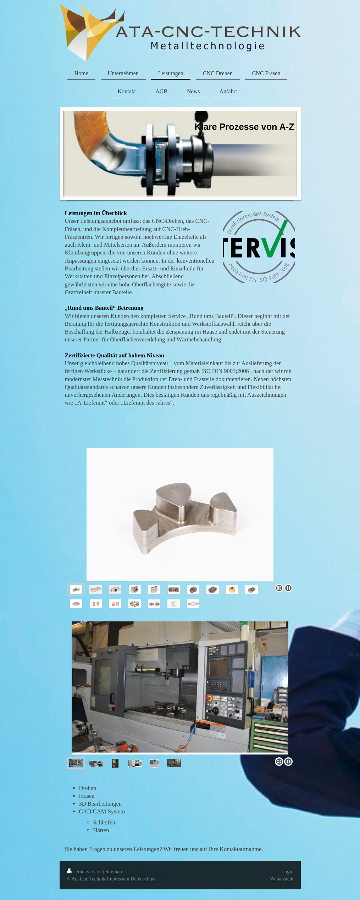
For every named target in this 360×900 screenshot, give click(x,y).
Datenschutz (143, 879)
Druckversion (85, 871)
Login (287, 871)
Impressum (118, 879)
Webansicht (281, 879)
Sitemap (113, 871)
